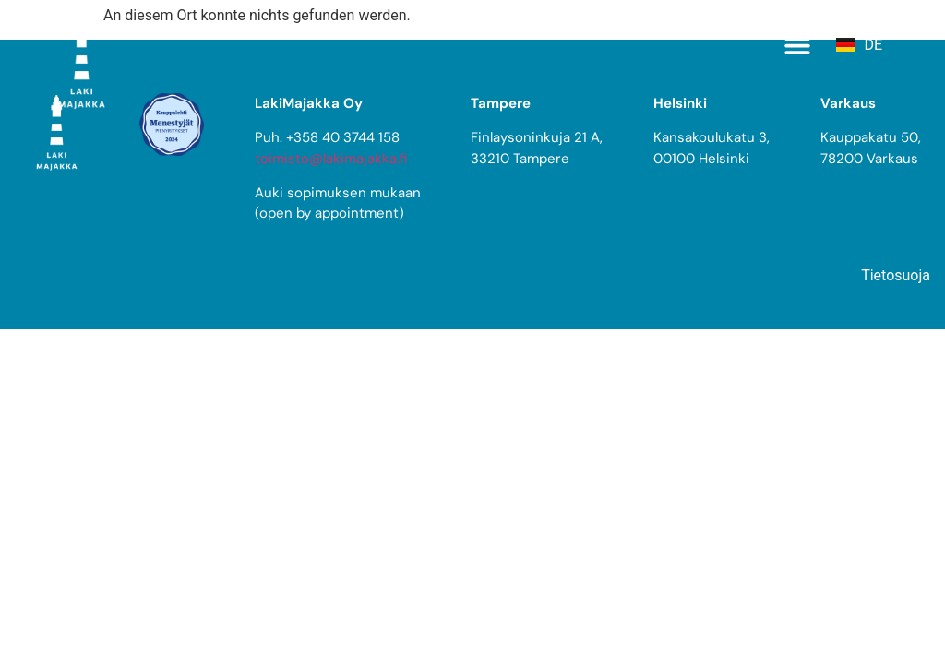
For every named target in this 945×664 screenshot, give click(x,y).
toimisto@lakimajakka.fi (331, 158)
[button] (797, 44)
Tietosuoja (895, 275)
